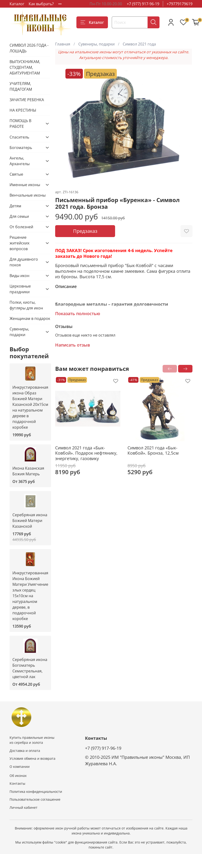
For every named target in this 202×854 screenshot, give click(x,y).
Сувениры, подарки (96, 44)
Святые (16, 174)
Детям (15, 206)
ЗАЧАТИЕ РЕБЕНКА (27, 99)
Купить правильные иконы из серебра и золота (32, 740)
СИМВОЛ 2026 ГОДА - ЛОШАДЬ (29, 48)
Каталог (17, 3)
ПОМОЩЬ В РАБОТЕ (20, 123)
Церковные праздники (20, 288)
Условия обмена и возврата (32, 758)
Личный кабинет (23, 807)
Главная (62, 44)
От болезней (21, 226)
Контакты (17, 783)
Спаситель (19, 137)
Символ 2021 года (139, 44)
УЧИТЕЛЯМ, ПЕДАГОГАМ (21, 86)
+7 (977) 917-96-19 (143, 3)
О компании (20, 766)
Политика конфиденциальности (36, 791)
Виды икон (19, 275)
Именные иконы (25, 184)
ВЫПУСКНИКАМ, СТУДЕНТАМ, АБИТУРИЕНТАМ (25, 67)
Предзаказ (85, 231)
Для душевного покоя (24, 262)
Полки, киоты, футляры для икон (26, 305)
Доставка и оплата (25, 750)
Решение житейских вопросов (19, 243)
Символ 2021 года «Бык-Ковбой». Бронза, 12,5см (153, 450)
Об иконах (18, 775)
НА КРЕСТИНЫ (23, 110)
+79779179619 (179, 3)
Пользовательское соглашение (35, 799)
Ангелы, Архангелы (20, 160)
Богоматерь (21, 147)
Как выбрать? (41, 3)
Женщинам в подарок (30, 318)
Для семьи (19, 216)
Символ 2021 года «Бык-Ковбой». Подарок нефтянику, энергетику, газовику (86, 453)
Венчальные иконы (28, 195)
